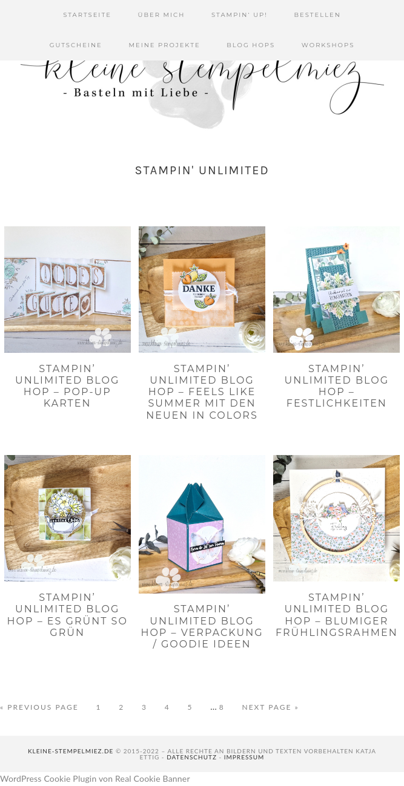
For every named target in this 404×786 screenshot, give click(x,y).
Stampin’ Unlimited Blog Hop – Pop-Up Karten (67, 386)
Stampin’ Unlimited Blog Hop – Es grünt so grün (67, 615)
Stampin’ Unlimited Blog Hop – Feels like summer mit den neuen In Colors (202, 392)
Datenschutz (192, 757)
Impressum (244, 757)
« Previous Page (39, 707)
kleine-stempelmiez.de (70, 751)
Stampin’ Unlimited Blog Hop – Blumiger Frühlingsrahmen (337, 615)
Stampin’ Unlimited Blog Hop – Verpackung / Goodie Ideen (202, 626)
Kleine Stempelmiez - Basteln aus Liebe (202, 72)
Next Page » (270, 707)
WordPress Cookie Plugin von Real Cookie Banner (95, 778)
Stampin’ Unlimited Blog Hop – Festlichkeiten (337, 386)
